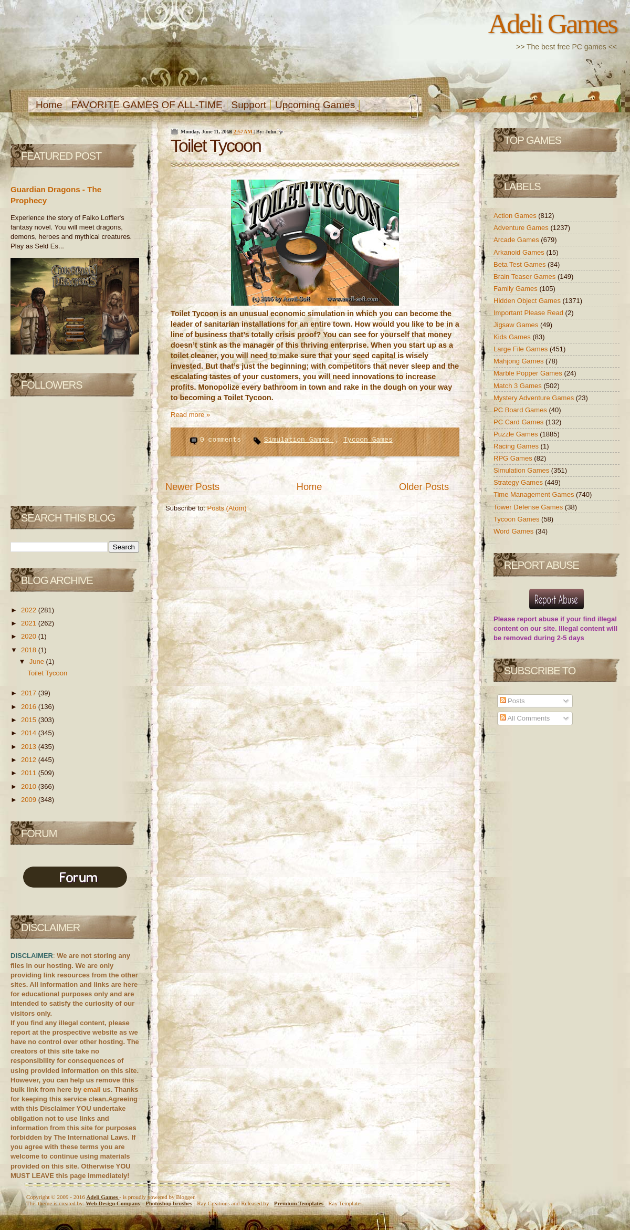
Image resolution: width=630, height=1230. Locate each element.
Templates (299, 1203)
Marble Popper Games (529, 373)
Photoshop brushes (168, 1203)
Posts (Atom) (227, 508)
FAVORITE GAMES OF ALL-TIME (147, 105)
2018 (29, 650)
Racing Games (517, 446)
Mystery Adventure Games (535, 398)
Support (249, 105)
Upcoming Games (315, 105)
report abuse (538, 619)
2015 (29, 720)
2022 (29, 610)
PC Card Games (519, 422)
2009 (29, 800)
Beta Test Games (521, 264)
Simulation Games (299, 440)
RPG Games (514, 458)
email (92, 1089)
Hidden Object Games (528, 301)
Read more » (190, 415)
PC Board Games (521, 410)
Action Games (516, 216)
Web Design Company (113, 1203)
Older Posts (424, 487)
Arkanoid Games (520, 252)
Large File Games (522, 349)
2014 (29, 733)
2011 (29, 773)
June (37, 661)
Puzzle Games (517, 434)
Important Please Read (529, 313)
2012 (29, 760)
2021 (29, 623)
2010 (29, 786)
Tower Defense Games (529, 507)
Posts (512, 701)
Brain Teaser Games (526, 276)
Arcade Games (517, 240)
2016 (29, 707)
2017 (29, 693)
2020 (29, 636)
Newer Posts (192, 487)
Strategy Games (519, 482)
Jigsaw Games (517, 325)
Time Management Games (535, 494)
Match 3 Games (518, 386)
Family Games (516, 289)
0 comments (222, 440)
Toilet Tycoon (47, 673)
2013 (29, 746)
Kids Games (513, 337)
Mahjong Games (519, 361)
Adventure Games (522, 228)
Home (49, 105)
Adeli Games (552, 23)
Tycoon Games (368, 440)
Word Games (515, 531)
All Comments (525, 718)
